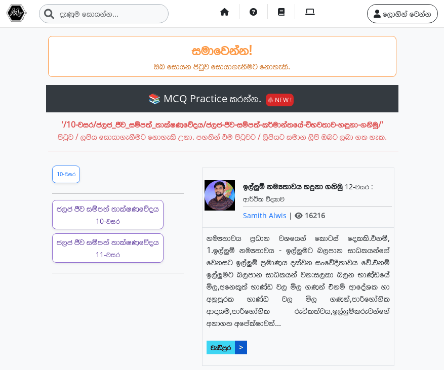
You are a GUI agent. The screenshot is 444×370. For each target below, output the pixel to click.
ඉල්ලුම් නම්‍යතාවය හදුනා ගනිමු (294, 186)
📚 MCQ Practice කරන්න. (221, 98)
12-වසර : (359, 186)
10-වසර (66, 174)
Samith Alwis (266, 215)
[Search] (104, 13)
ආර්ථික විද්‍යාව (264, 198)
